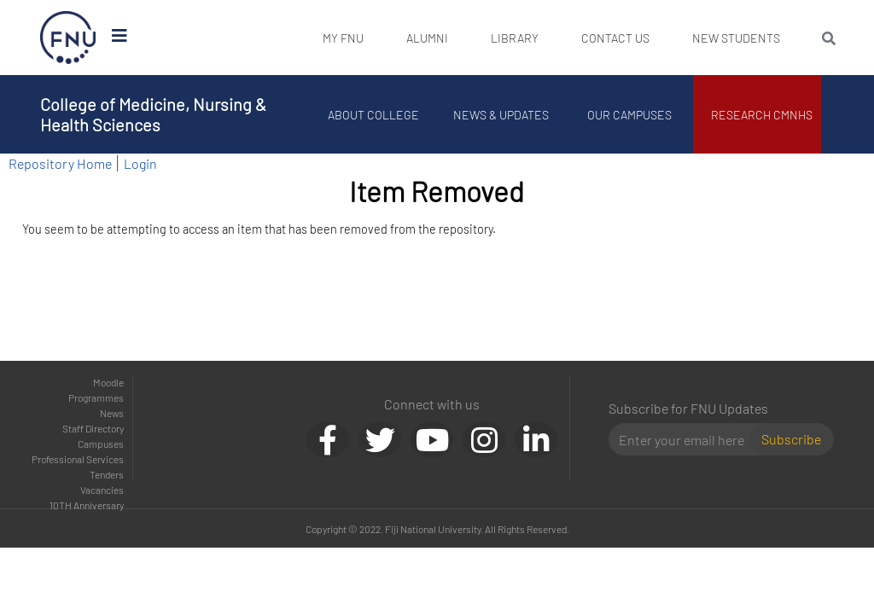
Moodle (108, 382)
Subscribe (791, 439)
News (112, 413)
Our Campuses (629, 114)
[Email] (686, 439)
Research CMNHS (762, 114)
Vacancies (102, 490)
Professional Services (78, 459)
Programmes (96, 397)
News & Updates (501, 114)
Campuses (101, 444)
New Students (736, 38)
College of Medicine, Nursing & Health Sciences (153, 114)
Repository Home (60, 163)
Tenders (107, 474)
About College (373, 114)
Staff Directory (93, 428)
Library (515, 38)
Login (140, 163)
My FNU (343, 38)
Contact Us (615, 38)
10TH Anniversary (87, 505)
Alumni (427, 38)
